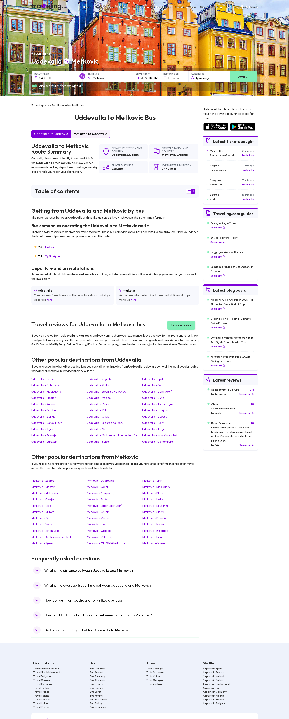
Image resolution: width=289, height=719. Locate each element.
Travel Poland (41, 695)
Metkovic (168, 155)
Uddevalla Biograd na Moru (105, 423)
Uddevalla (119, 155)
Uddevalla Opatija (43, 410)
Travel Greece (41, 680)
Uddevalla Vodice (99, 398)
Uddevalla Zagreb (99, 379)
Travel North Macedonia (47, 672)
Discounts (206, 7)
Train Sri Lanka (155, 672)
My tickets (249, 7)
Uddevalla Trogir (153, 429)
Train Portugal (154, 668)
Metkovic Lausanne (155, 505)
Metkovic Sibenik (153, 512)
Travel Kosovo (41, 707)
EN (229, 7)
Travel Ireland (41, 703)
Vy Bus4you (52, 256)
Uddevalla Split (152, 379)
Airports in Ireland (213, 676)
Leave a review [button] (181, 325)
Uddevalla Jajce (42, 429)
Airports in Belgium (214, 703)
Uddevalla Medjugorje (46, 391)
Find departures (185, 7)
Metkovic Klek (41, 505)
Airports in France (213, 672)
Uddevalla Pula (97, 410)
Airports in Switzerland (216, 684)
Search (244, 76)
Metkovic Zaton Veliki (45, 530)
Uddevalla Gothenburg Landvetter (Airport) (115, 435)
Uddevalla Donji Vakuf (157, 391)
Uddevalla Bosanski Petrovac (106, 391)
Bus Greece (96, 684)
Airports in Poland (213, 699)
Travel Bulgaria (42, 676)
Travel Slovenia (42, 699)
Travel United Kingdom (46, 668)
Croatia (182, 155)
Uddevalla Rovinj (153, 423)
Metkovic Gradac (99, 530)
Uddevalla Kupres (43, 404)
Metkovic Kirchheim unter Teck (51, 537)
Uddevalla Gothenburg (157, 441)
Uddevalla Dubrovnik (45, 385)
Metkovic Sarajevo (99, 493)
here (50, 299)
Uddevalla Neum (98, 429)
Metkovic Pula (152, 537)
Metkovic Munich (42, 512)
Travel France (41, 691)
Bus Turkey (96, 703)
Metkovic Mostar (43, 487)
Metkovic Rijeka (42, 543)
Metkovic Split (152, 480)
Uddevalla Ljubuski (154, 416)
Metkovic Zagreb (42, 480)
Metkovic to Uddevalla (90, 134)
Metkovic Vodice (42, 524)
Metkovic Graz (41, 518)
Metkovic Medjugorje (156, 487)
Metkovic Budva (98, 499)
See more (217, 227)
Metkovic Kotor (153, 499)
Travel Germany (42, 684)
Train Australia (154, 684)
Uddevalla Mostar (43, 398)
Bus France (96, 688)
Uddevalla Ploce (98, 404)
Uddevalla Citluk (98, 416)
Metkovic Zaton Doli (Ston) (104, 505)
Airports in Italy (212, 688)
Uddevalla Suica (98, 441)
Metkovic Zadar (97, 487)
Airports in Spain (212, 668)
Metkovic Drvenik (154, 518)
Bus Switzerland (99, 699)
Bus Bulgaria (97, 672)
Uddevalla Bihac (42, 379)
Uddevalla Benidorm (45, 416)
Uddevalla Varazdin (44, 441)
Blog (219, 7)
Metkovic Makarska (44, 493)
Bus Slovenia (97, 680)
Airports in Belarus (214, 680)
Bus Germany (97, 676)
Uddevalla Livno (153, 398)
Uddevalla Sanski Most (46, 423)
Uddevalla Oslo (152, 385)
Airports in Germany (215, 691)
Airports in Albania (213, 695)
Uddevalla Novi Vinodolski (159, 435)
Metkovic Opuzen (154, 543)
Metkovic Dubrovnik (100, 480)
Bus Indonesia (98, 707)
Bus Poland (96, 695)
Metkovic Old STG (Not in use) (106, 543)
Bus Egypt (95, 691)
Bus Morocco (97, 668)
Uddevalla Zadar (98, 385)
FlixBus (49, 247)
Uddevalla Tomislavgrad (158, 404)
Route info (248, 155)
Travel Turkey (41, 688)
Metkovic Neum (153, 524)
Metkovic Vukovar (99, 537)
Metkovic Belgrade (155, 530)
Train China (153, 676)
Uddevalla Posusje (43, 435)
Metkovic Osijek (98, 512)
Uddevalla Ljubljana (155, 410)
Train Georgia (154, 680)
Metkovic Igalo (97, 524)
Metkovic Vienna (98, 518)
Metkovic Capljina (43, 499)
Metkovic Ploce (153, 493)
